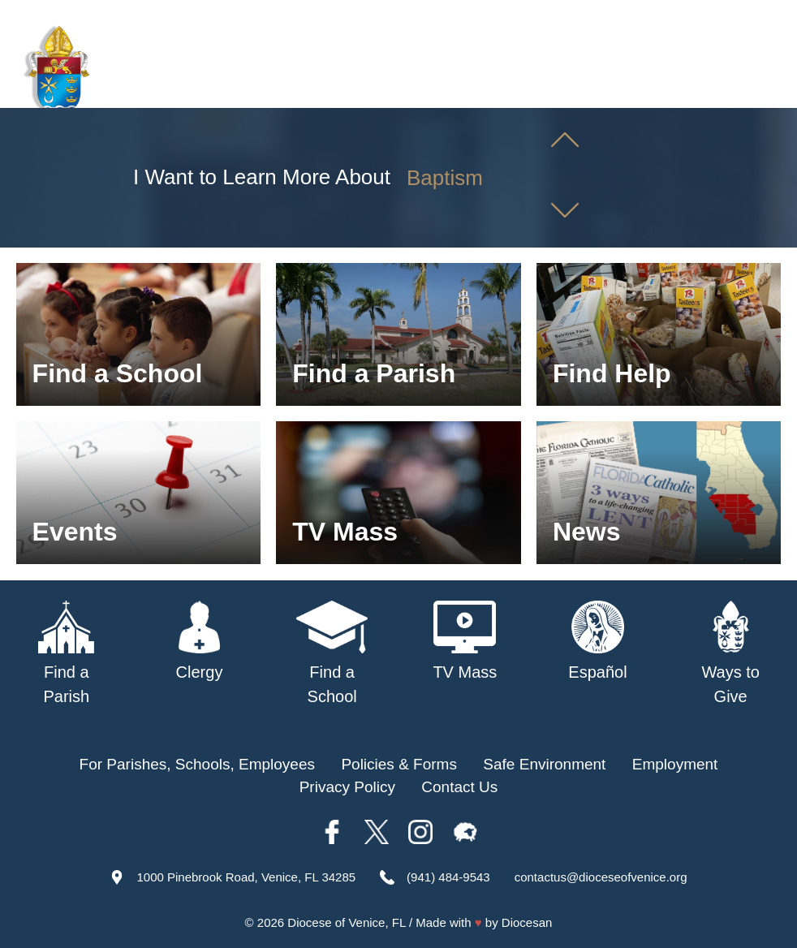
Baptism (445, 178)
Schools (548, 89)
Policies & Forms (399, 764)
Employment (675, 764)
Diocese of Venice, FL (346, 922)
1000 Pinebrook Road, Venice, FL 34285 (245, 877)
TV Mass (622, 89)
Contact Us (459, 786)
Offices (693, 89)
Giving (756, 89)
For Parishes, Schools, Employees (197, 764)
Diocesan (527, 922)
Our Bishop (390, 89)
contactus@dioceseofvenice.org (601, 877)
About (315, 89)
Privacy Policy (347, 786)
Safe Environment (544, 764)
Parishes (475, 89)
